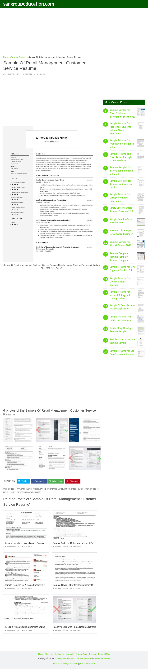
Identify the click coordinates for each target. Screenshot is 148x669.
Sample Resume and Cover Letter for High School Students (121, 157)
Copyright (70, 654)
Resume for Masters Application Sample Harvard (29, 543)
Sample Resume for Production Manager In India (122, 144)
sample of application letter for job (23, 489)
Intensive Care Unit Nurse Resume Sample (74, 627)
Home (40, 654)
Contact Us (59, 654)
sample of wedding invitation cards (26, 492)
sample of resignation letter (76, 489)
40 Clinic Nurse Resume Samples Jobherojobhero (30, 627)
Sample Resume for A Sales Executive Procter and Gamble (34, 585)
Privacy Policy (82, 654)
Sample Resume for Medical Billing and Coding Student (120, 295)
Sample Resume (84, 658)
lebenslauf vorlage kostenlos (65, 663)
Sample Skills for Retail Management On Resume (77, 543)
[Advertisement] (74, 32)
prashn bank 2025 (87, 663)
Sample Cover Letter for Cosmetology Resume (76, 585)
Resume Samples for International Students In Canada (121, 171)
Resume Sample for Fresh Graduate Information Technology (122, 113)
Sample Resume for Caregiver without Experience (120, 197)
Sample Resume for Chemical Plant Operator (120, 281)
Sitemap (92, 654)
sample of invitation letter (51, 489)
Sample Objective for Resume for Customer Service (121, 184)
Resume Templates (101, 658)
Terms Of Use (104, 654)
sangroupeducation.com (28, 4)
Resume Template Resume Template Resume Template (119, 257)
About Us (49, 654)
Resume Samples (12, 74)
